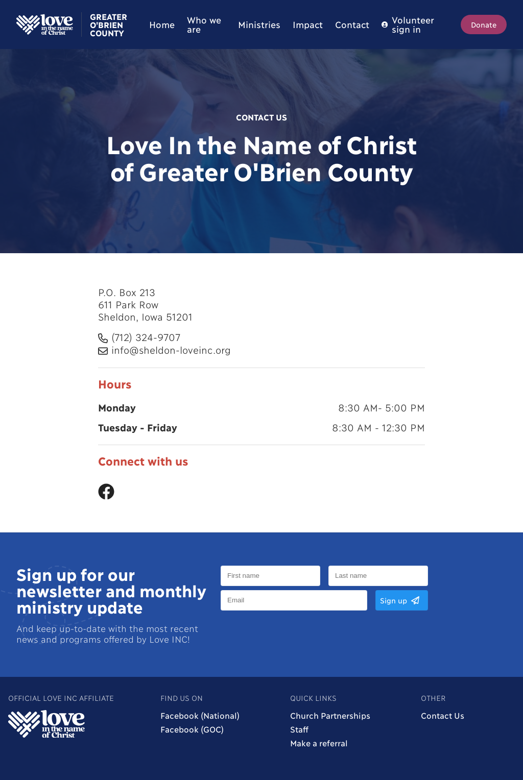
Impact (308, 24)
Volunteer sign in (408, 24)
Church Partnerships (330, 715)
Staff (299, 729)
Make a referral (319, 742)
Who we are (204, 24)
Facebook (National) (200, 715)
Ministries (259, 24)
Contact (352, 24)
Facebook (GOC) (192, 729)
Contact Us (442, 715)
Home (162, 24)
